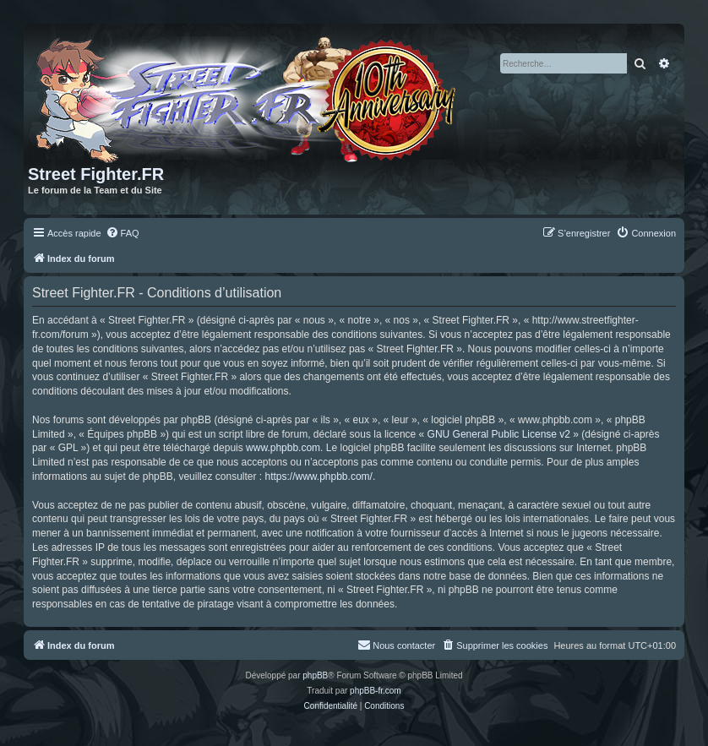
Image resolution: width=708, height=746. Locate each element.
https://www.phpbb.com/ (318, 476)
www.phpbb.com (283, 448)
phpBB (315, 675)
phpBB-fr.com (375, 690)
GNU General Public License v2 (499, 434)
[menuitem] (122, 233)
